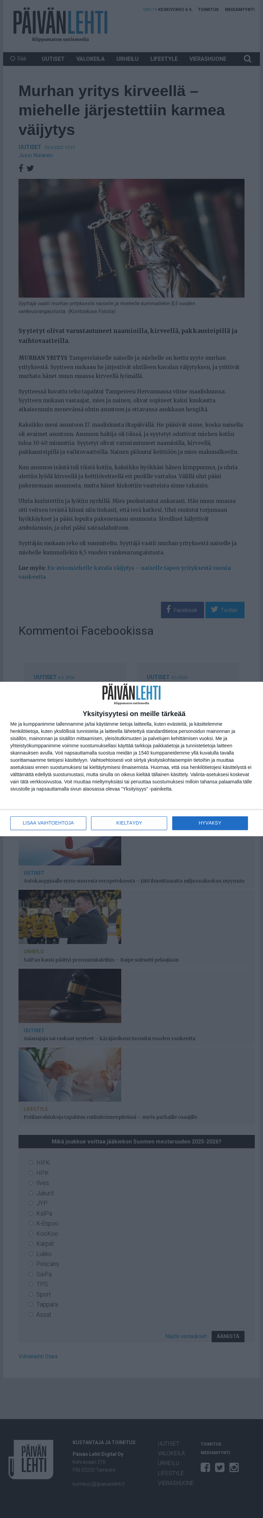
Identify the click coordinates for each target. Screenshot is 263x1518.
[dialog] (131, 759)
